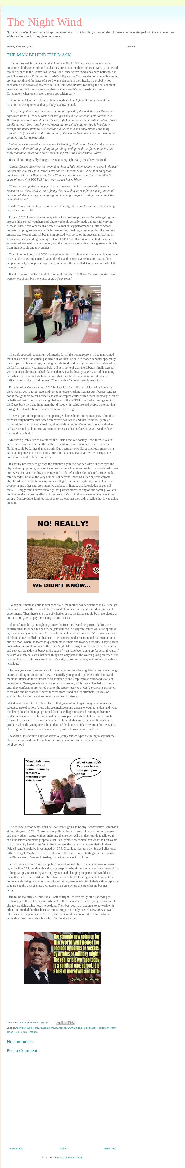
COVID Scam (74, 1027)
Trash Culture (14, 1031)
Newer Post (16, 1148)
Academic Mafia (48, 1027)
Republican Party (106, 1027)
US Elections (30, 1031)
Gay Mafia (89, 1027)
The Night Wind (44, 21)
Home (63, 1148)
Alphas (62, 1027)
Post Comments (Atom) (70, 1157)
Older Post (110, 1148)
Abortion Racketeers (26, 1027)
